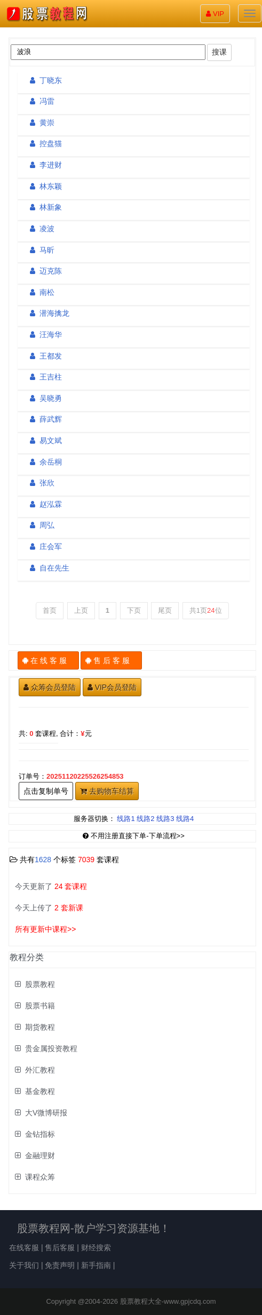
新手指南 (96, 1265)
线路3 (165, 819)
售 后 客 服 (111, 660)
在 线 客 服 (48, 660)
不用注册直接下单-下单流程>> (134, 836)
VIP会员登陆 (112, 687)
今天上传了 (49, 907)
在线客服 (24, 1247)
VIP (215, 14)
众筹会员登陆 (49, 687)
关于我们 (24, 1265)
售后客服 (60, 1247)
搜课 (219, 52)
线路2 (145, 819)
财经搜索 (96, 1247)
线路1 (125, 819)
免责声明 (60, 1265)
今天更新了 (51, 886)
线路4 (185, 819)
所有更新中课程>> (45, 929)
